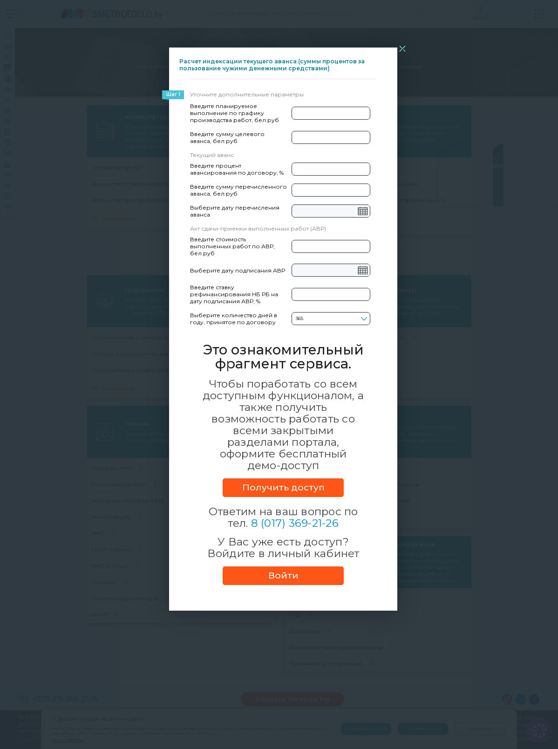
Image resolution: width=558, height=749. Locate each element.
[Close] (402, 49)
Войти (283, 575)
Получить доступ (283, 487)
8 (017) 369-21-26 (295, 523)
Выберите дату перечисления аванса (234, 211)
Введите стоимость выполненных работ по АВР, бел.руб (232, 246)
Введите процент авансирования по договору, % (237, 169)
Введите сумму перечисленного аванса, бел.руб (238, 190)
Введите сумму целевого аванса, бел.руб (227, 137)
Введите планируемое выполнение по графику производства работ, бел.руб (234, 112)
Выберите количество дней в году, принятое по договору (233, 319)
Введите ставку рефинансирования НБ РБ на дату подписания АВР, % (234, 294)
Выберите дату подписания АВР (237, 270)
